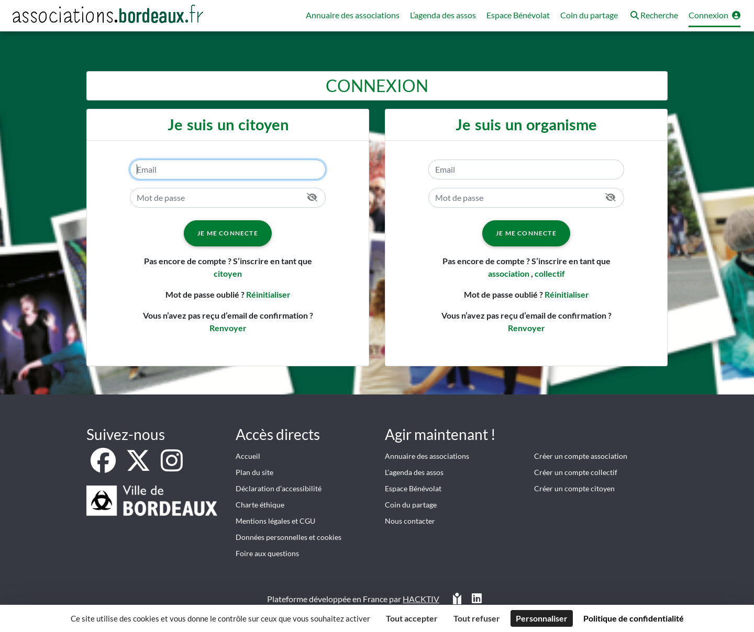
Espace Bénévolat (413, 488)
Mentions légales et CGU (275, 520)
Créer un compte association (580, 456)
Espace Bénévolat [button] (518, 15)
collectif (550, 273)
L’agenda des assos (414, 472)
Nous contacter (410, 520)
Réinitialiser (268, 294)
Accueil (248, 456)
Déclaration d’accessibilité (278, 488)
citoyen (228, 273)
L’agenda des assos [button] (443, 15)
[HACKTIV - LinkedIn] (477, 599)
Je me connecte (227, 233)
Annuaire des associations (427, 456)
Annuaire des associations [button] (353, 15)
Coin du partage (411, 504)
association (508, 273)
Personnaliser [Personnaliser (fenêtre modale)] (542, 618)
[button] (653, 16)
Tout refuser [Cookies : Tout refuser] (476, 618)
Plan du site (254, 472)
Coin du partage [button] (589, 15)
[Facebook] (103, 466)
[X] (139, 466)
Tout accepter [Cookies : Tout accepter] (412, 618)
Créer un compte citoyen (574, 488)
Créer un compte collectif (575, 472)
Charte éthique (260, 504)
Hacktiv (421, 599)
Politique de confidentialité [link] (633, 618)
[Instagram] (172, 466)
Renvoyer (228, 328)
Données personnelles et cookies (288, 537)
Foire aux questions (267, 553)
